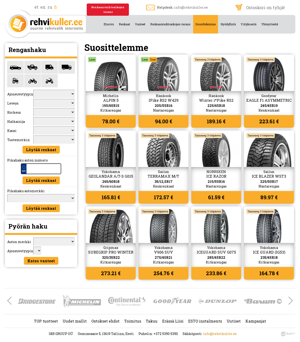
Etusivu (109, 24)
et (36, 7)
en (43, 7)
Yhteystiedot (269, 24)
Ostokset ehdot (105, 321)
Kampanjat (255, 321)
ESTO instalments (205, 321)
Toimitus (132, 321)
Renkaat (124, 24)
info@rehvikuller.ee (191, 7)
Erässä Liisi (173, 321)
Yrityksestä (248, 24)
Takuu (152, 321)
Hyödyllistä (228, 24)
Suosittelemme (205, 24)
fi (55, 7)
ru (50, 7)
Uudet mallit (75, 321)
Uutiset (234, 321)
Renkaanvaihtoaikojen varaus (107, 9)
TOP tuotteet (46, 321)
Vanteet (140, 24)
